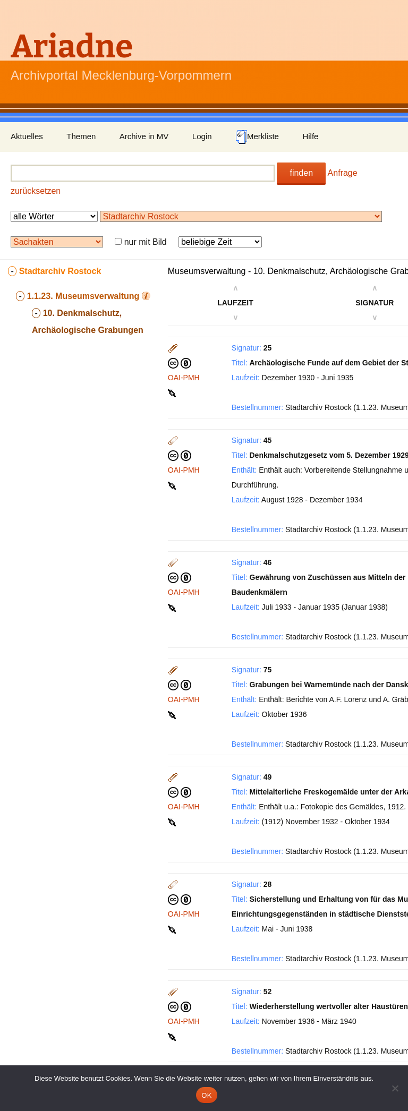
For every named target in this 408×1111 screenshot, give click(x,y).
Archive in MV (144, 136)
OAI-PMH (184, 377)
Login (202, 136)
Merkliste (257, 137)
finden (301, 172)
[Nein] (394, 1088)
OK (206, 1095)
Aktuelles (27, 136)
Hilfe (310, 136)
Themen (81, 136)
